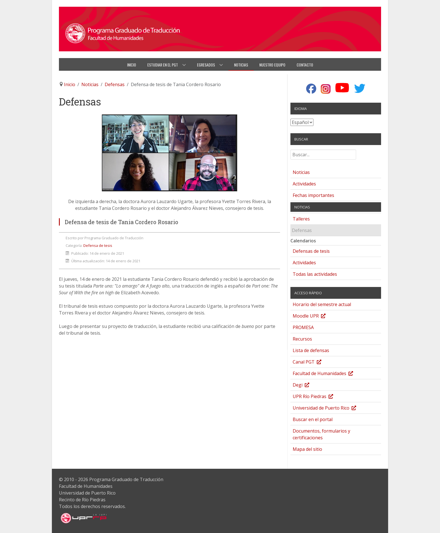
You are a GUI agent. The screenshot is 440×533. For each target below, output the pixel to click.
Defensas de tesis (311, 251)
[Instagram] (325, 89)
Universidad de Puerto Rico (330, 408)
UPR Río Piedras (318, 397)
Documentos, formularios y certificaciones (321, 434)
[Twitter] (359, 88)
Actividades (304, 184)
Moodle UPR (315, 316)
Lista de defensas (311, 350)
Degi (306, 385)
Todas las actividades (315, 274)
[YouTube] (342, 88)
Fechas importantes (313, 195)
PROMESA (303, 327)
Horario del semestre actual (322, 304)
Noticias (301, 172)
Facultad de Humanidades (328, 374)
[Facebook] (311, 89)
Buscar (290, 152)
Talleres (301, 219)
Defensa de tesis (97, 245)
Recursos (302, 339)
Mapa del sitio (307, 449)
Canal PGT (313, 362)
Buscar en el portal (313, 419)
